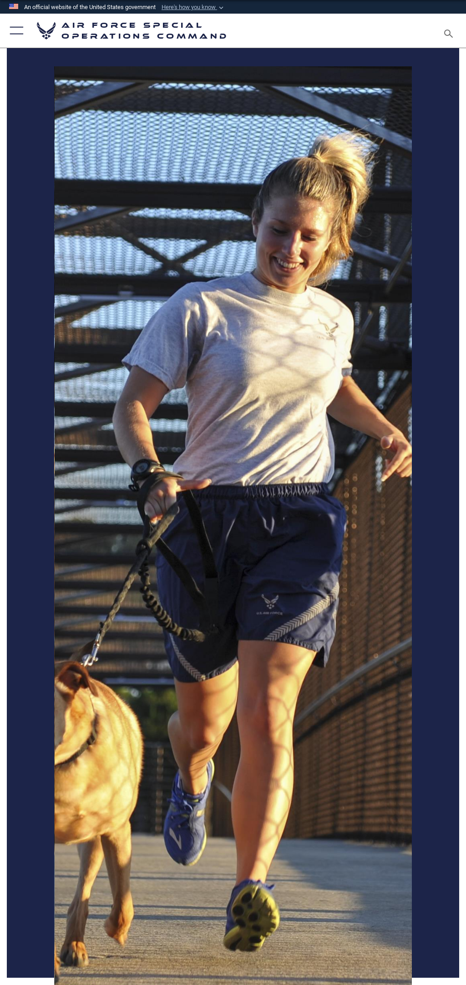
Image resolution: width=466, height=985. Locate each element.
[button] (193, 7)
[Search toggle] (450, 30)
